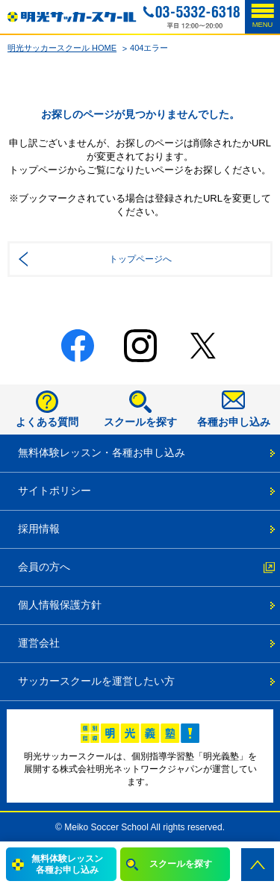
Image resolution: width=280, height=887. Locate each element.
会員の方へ (44, 567)
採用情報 (39, 529)
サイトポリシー (54, 491)
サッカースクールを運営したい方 (96, 681)
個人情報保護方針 (60, 605)
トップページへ (140, 259)
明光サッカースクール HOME (61, 47)
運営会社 (39, 643)
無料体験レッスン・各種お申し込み (101, 452)
